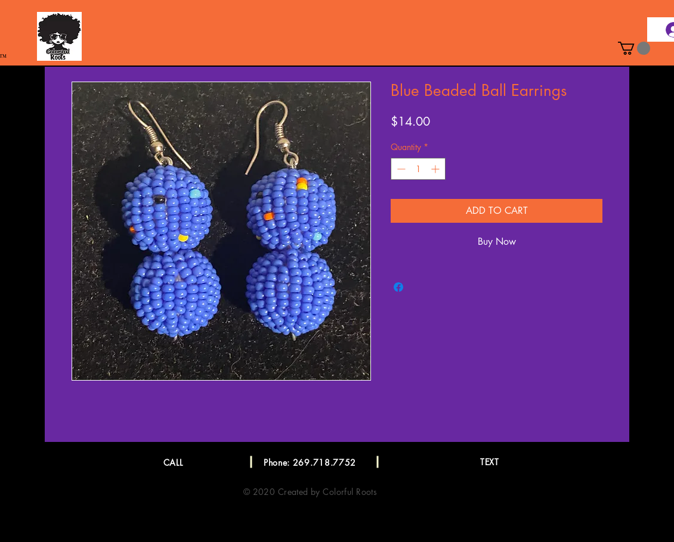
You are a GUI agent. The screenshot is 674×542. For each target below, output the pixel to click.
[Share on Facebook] (398, 287)
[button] (634, 48)
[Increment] (436, 168)
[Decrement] (399, 168)
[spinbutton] (418, 168)
